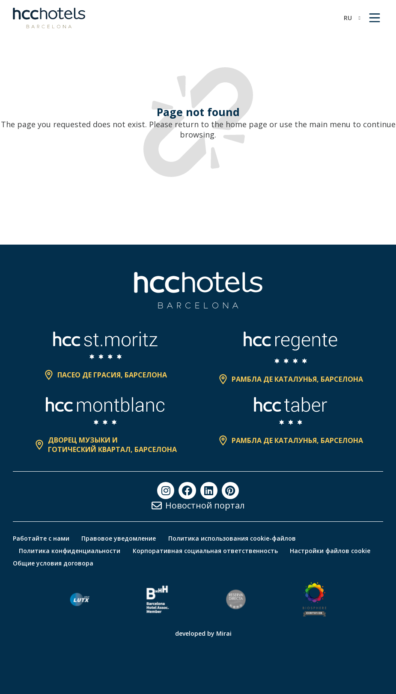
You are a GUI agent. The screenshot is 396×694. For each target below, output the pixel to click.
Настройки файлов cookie (332, 551)
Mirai (224, 633)
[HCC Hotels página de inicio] (49, 18)
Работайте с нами (41, 538)
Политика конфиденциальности (70, 551)
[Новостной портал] (157, 505)
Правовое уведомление (119, 538)
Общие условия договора (53, 563)
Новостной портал (204, 505)
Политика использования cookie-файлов (233, 538)
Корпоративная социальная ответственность (206, 551)
